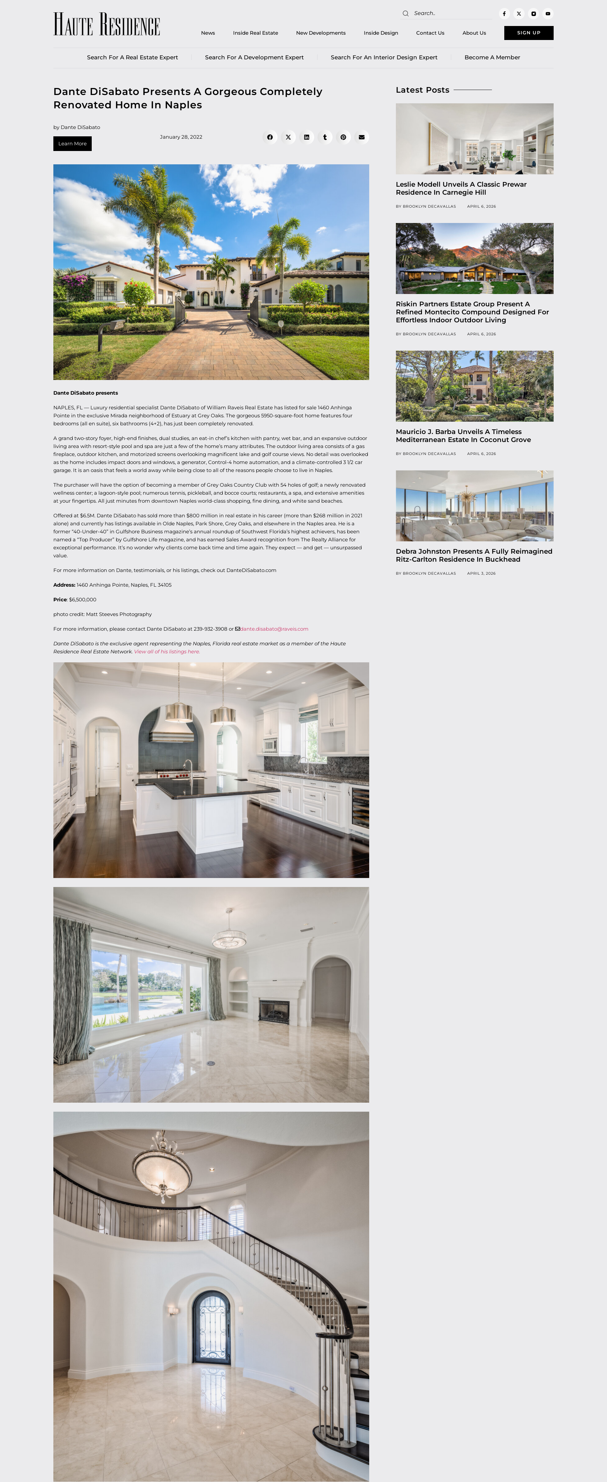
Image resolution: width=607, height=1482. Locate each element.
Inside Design (374, 33)
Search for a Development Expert (254, 58)
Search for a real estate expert (132, 58)
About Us (467, 33)
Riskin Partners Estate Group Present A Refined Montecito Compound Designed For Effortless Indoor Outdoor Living (472, 313)
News (201, 33)
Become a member (492, 58)
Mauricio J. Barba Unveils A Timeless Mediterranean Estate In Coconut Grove (463, 437)
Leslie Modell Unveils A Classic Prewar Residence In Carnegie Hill (461, 189)
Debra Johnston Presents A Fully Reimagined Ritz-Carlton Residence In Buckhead (474, 556)
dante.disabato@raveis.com (274, 630)
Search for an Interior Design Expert (384, 58)
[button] (269, 138)
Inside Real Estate (248, 33)
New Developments (314, 33)
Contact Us (423, 33)
